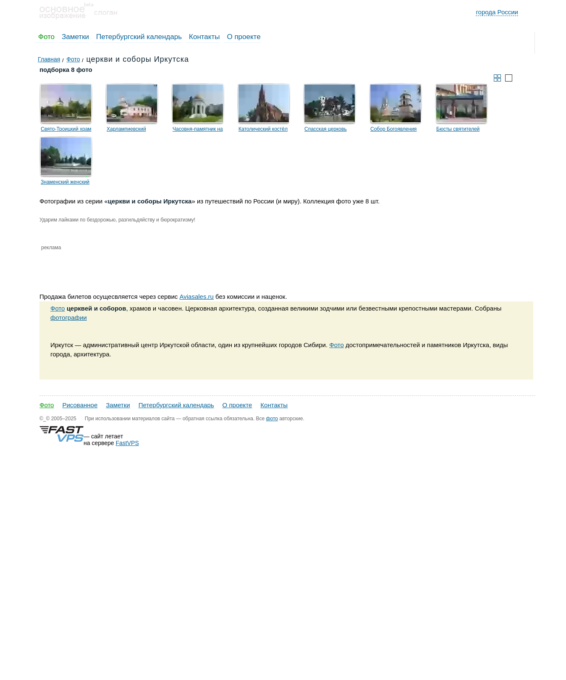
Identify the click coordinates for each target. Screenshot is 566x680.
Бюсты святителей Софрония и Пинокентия (465, 130)
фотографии (68, 317)
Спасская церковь (325, 129)
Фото (46, 37)
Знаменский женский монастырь (65, 183)
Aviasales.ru (196, 296)
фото (272, 419)
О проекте (243, 37)
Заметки (75, 37)
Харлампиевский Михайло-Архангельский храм (135, 130)
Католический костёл (263, 129)
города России (497, 12)
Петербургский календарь (139, 37)
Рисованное (79, 405)
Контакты (204, 37)
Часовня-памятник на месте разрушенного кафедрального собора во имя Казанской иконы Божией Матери (203, 130)
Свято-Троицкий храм (66, 129)
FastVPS (127, 443)
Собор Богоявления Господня (393, 130)
